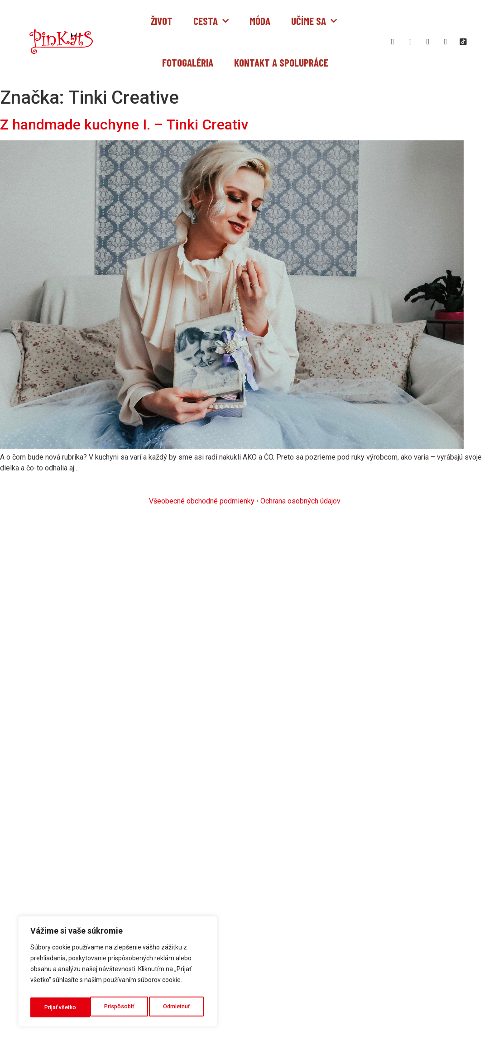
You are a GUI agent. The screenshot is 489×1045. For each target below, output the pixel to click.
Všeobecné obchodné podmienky (201, 501)
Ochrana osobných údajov (300, 501)
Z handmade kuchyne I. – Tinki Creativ (124, 124)
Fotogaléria (187, 62)
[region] (117, 974)
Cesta (211, 21)
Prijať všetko (176, 1007)
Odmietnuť (117, 1007)
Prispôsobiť (59, 1007)
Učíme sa (314, 21)
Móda (259, 20)
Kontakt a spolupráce (281, 62)
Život (162, 20)
